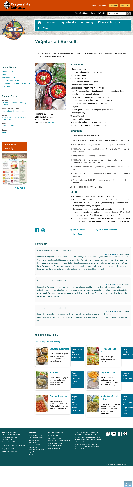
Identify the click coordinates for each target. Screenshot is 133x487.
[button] (82, 229)
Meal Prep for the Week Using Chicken (14, 103)
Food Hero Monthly (54, 438)
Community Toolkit (98, 13)
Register (102, 5)
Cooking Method (34, 445)
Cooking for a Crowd (35, 440)
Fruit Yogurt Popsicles (10, 80)
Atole (4, 74)
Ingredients (68, 22)
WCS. (124, 464)
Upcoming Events (54, 448)
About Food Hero (83, 13)
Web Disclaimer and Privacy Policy (59, 440)
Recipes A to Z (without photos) (47, 342)
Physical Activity (109, 22)
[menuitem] (39, 22)
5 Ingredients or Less (36, 438)
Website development (112, 464)
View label (52, 123)
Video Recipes (33, 454)
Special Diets (33, 447)
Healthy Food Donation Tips (13, 111)
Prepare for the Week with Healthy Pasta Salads (15, 118)
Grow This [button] (125, 5)
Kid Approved (33, 442)
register (113, 254)
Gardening (86, 22)
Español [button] (114, 5)
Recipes (50, 22)
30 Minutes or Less (35, 435)
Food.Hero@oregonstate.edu (15, 445)
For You (43, 28)
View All (19, 188)
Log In (93, 5)
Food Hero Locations (55, 446)
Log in (107, 254)
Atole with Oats (8, 71)
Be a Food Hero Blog (55, 443)
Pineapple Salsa (8, 77)
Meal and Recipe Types (36, 450)
